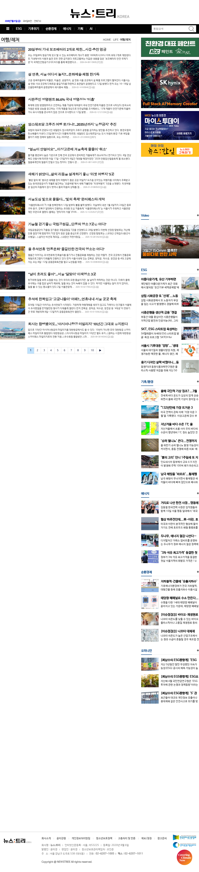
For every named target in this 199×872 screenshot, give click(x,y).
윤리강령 (61, 838)
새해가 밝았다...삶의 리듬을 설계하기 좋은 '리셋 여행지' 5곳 (71, 174)
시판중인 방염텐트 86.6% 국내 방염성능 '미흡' (61, 99)
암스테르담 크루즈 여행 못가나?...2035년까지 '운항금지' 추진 (72, 124)
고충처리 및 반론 (126, 838)
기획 (80, 29)
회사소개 (46, 838)
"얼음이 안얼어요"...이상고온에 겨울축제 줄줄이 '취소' (67, 149)
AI (91, 29)
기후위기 (33, 29)
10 (92, 350)
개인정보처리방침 (81, 838)
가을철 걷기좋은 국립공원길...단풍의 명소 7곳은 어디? (67, 224)
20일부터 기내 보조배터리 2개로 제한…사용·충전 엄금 (67, 49)
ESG (19, 29)
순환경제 (51, 29)
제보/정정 (146, 838)
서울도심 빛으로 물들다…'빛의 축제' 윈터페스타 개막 (66, 199)
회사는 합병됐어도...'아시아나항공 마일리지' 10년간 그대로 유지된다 (78, 324)
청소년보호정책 (104, 838)
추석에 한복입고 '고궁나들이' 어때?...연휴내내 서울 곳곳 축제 (72, 299)
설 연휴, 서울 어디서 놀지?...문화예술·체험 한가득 (63, 74)
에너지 (67, 29)
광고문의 (162, 838)
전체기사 (37, 21)
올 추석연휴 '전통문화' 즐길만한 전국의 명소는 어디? (66, 249)
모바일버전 (27, 21)
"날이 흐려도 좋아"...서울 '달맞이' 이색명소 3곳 (62, 274)
